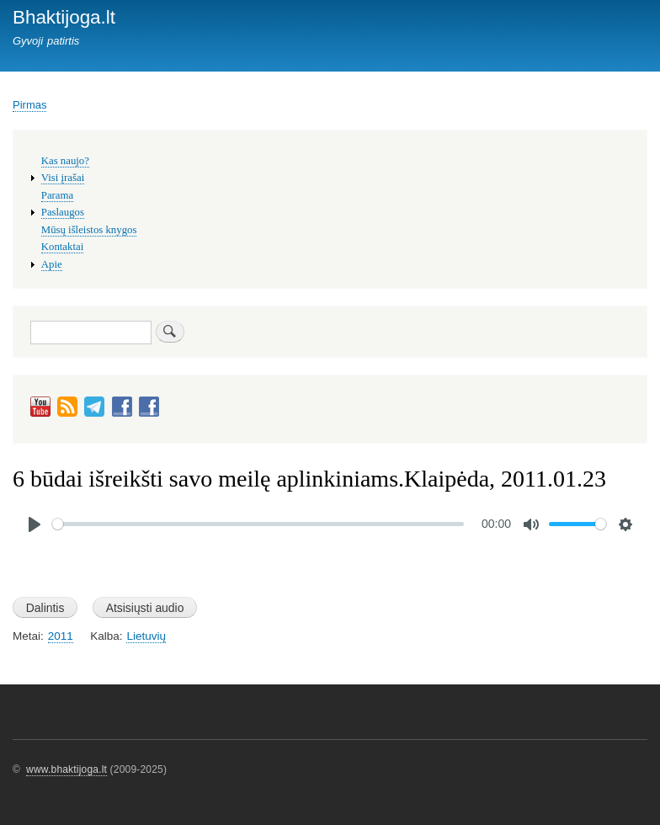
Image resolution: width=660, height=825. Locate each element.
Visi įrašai (62, 178)
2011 (60, 636)
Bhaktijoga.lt (64, 17)
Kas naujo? (65, 161)
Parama (57, 195)
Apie (51, 264)
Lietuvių (145, 636)
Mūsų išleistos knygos (89, 230)
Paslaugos (62, 212)
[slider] (258, 524)
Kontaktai (62, 247)
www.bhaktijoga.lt (66, 769)
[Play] (34, 524)
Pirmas (29, 104)
